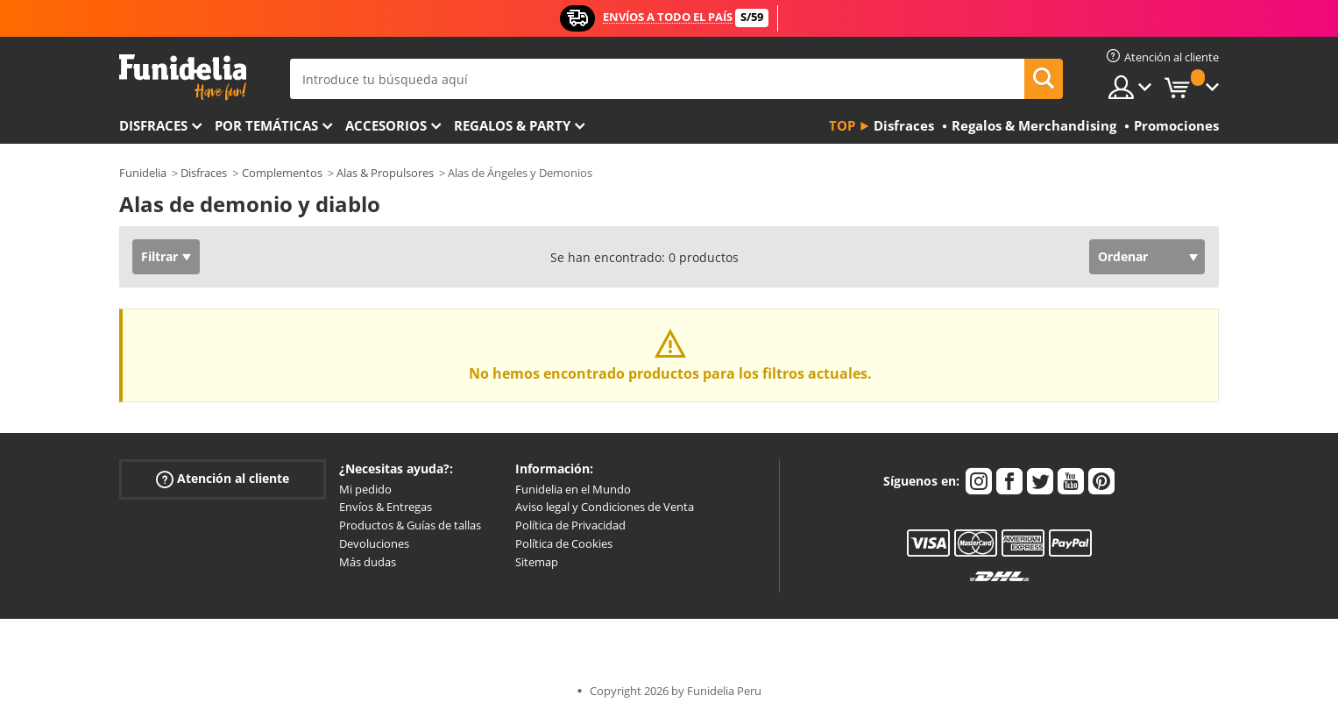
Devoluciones (374, 543)
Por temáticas (266, 125)
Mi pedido (365, 489)
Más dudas (367, 562)
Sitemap (536, 562)
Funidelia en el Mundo (573, 489)
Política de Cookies (563, 543)
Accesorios (386, 125)
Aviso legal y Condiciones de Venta (604, 507)
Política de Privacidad (570, 525)
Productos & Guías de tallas (410, 525)
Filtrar (159, 256)
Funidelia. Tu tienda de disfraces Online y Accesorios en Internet (182, 77)
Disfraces (153, 125)
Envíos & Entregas (385, 507)
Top (842, 125)
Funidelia (142, 173)
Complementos (282, 173)
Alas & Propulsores (385, 173)
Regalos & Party (512, 125)
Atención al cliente (222, 478)
